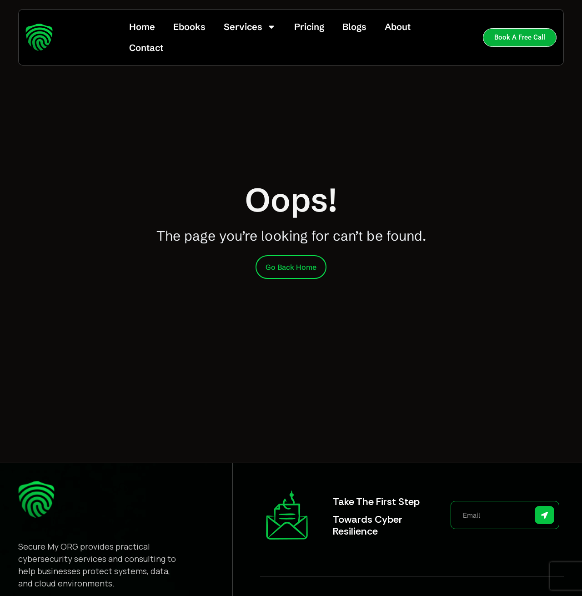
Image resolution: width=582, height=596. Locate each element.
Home (142, 26)
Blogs (354, 26)
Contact (146, 47)
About (398, 26)
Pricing (309, 26)
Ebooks (189, 26)
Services (250, 27)
